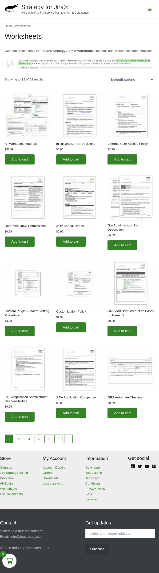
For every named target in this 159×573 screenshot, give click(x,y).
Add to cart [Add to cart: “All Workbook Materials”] (19, 159)
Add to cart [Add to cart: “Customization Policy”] (71, 327)
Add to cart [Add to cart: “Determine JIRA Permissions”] (19, 241)
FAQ (88, 494)
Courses (6, 467)
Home (9, 26)
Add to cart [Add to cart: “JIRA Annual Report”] (71, 241)
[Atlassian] (154, 466)
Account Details (54, 467)
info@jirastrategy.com (27, 537)
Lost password (53, 483)
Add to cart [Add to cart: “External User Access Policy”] (122, 159)
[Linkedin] (133, 466)
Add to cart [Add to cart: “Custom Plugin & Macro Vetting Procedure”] (19, 331)
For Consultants (11, 494)
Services (91, 499)
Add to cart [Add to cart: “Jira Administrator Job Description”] (122, 245)
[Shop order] (131, 79)
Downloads (51, 478)
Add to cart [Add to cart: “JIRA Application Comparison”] (71, 413)
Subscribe (97, 549)
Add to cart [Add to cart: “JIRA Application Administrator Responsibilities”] (19, 417)
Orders (48, 472)
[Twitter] (140, 466)
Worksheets (8, 488)
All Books (6, 483)
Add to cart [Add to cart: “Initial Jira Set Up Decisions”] (71, 159)
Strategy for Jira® (44, 7)
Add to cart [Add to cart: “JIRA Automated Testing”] (122, 413)
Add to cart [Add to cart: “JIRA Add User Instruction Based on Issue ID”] (122, 331)
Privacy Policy (95, 488)
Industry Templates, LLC (30, 548)
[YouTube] (147, 466)
